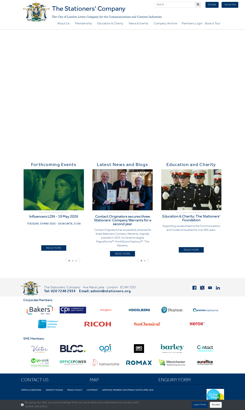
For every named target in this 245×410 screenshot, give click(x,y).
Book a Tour (212, 23)
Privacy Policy (74, 390)
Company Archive (165, 23)
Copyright (92, 390)
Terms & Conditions (31, 390)
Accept (216, 405)
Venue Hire (230, 5)
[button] (66, 260)
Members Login (192, 23)
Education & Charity (110, 23)
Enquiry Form (174, 380)
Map (94, 380)
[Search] (174, 5)
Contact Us (35, 380)
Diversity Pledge (54, 390)
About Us (63, 23)
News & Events (138, 23)
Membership (83, 23)
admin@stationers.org (110, 291)
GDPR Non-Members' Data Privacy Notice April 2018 (127, 390)
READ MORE (53, 248)
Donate (212, 5)
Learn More (200, 405)
